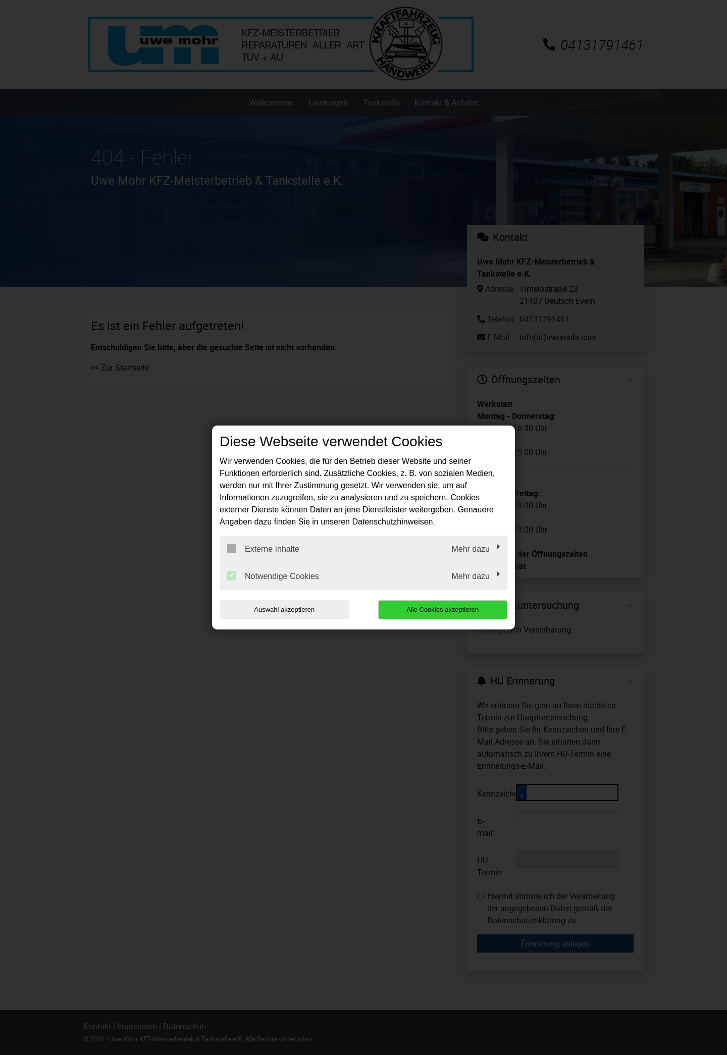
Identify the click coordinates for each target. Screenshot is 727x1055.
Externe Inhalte (263, 548)
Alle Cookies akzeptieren (442, 609)
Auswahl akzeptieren (284, 609)
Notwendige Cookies (273, 576)
